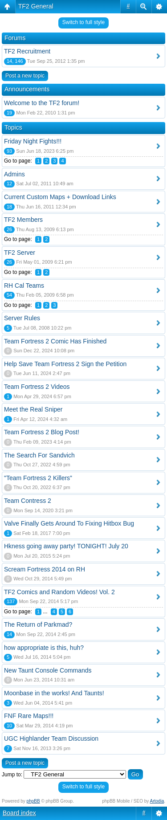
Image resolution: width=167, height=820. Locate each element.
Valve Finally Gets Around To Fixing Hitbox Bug (69, 523)
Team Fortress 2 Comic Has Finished (55, 341)
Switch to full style (83, 22)
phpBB (33, 801)
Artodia (157, 801)
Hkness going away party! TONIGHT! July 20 (66, 546)
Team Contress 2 (27, 500)
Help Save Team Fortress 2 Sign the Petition (65, 363)
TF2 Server (19, 252)
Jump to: (12, 774)
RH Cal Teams (24, 285)
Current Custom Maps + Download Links (60, 196)
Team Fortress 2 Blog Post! (41, 432)
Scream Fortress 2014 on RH (44, 569)
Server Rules (22, 318)
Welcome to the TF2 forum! (41, 102)
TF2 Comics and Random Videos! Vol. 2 (59, 592)
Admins (14, 174)
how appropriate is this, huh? (44, 647)
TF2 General (35, 6)
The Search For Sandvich (39, 455)
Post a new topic (25, 76)
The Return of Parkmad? (38, 624)
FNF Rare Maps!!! (28, 715)
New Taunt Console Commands (48, 670)
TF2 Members (23, 219)
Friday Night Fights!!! (32, 141)
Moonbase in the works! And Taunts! (54, 693)
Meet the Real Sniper (33, 409)
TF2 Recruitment (27, 51)
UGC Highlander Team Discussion (51, 738)
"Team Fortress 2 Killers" (38, 477)
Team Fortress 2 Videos (37, 386)
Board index (19, 812)
